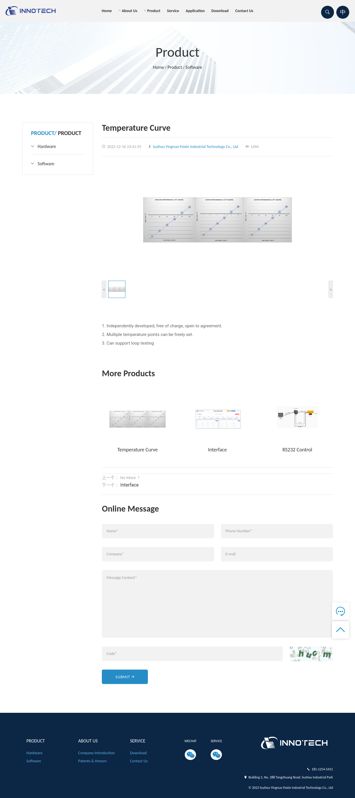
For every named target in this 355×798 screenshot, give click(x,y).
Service (173, 10)
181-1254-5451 (322, 769)
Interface (129, 485)
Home (107, 10)
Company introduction (96, 753)
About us (129, 10)
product (154, 10)
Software (194, 67)
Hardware (47, 146)
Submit (125, 676)
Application (195, 10)
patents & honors (92, 761)
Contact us (244, 10)
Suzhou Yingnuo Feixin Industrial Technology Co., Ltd (193, 146)
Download (220, 10)
